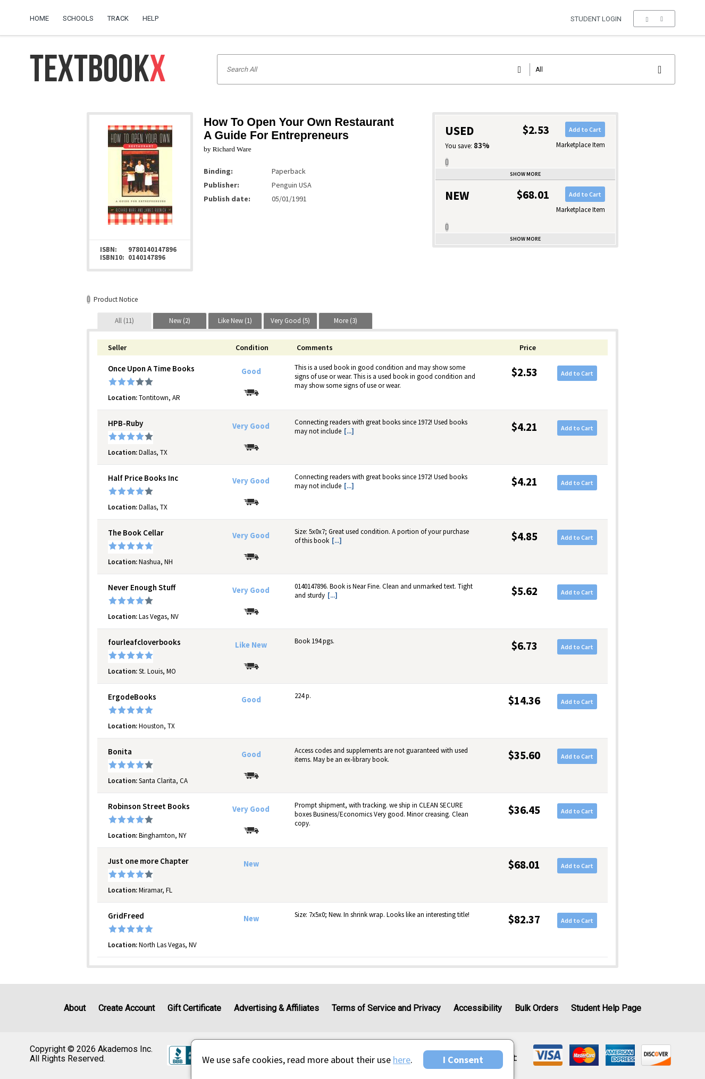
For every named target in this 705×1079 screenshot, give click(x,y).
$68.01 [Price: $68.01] (524, 864)
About (75, 1008)
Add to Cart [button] (585, 129)
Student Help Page (606, 1008)
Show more (525, 174)
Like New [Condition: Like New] (251, 645)
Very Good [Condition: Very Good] (251, 426)
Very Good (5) (290, 320)
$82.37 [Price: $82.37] (524, 919)
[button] (654, 18)
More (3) (345, 320)
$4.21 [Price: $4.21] (524, 427)
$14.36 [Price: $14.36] (524, 700)
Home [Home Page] (39, 18)
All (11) (124, 320)
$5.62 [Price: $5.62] (524, 591)
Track (118, 18)
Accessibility (478, 1008)
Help (150, 18)
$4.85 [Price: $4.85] (524, 536)
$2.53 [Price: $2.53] (524, 372)
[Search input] (446, 69)
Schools (78, 18)
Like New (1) (235, 320)
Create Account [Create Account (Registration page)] (126, 1008)
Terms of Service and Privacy (386, 1008)
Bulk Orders (536, 1008)
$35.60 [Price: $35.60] (524, 755)
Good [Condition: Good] (251, 371)
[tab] (124, 320)
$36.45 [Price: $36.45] (524, 810)
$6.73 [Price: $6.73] (524, 646)
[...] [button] (349, 431)
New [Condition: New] (251, 864)
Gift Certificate (194, 1008)
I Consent (463, 1059)
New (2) (179, 320)
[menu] (654, 18)
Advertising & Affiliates (276, 1008)
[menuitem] (43, 14)
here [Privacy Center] (401, 1059)
